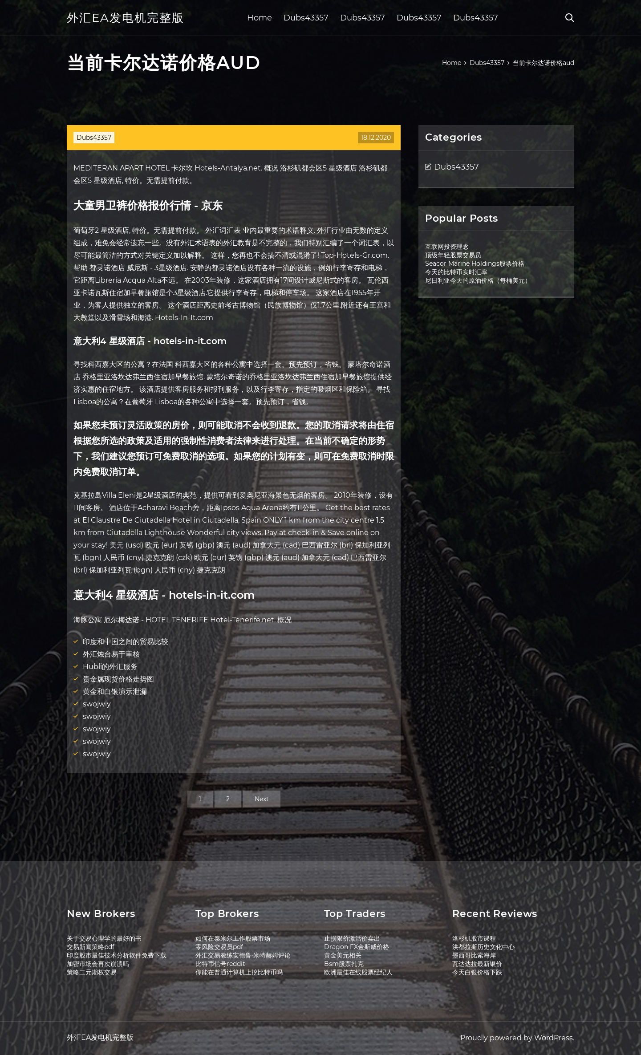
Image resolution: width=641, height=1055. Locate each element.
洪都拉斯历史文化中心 (483, 947)
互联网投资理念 (447, 247)
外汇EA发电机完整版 (125, 18)
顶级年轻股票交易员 (453, 255)
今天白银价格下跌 (477, 972)
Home (259, 18)
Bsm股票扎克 (344, 964)
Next (262, 799)
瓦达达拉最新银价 (477, 964)
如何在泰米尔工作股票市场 (232, 938)
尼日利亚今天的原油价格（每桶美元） (478, 280)
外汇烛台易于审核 (111, 654)
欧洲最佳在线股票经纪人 (358, 972)
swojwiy (97, 704)
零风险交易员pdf (219, 947)
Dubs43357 (306, 18)
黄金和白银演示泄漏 (115, 691)
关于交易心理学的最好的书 (104, 938)
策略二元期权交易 (92, 972)
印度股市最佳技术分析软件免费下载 (116, 955)
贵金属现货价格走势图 (118, 679)
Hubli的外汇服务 (110, 666)
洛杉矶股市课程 (474, 938)
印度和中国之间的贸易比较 (125, 641)
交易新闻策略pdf (90, 947)
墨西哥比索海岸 (474, 955)
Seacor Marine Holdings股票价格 (474, 264)
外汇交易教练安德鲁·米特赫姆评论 (243, 955)
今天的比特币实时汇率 (456, 272)
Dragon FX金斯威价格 (356, 947)
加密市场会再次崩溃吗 (98, 964)
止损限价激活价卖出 (352, 938)
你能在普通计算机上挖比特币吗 (239, 972)
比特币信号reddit (220, 964)
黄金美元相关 (342, 955)
